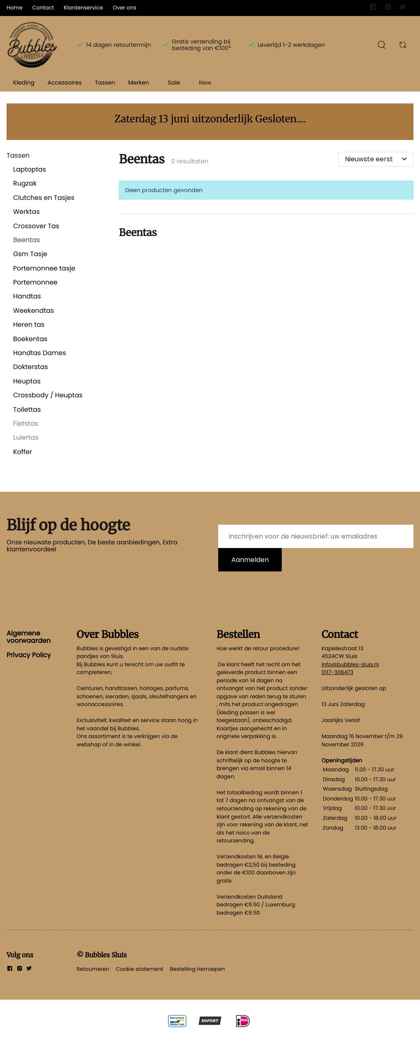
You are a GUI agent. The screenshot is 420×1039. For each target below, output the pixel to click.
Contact (43, 7)
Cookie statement (139, 969)
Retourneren (93, 969)
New (205, 82)
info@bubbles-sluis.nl (350, 664)
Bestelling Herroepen (197, 969)
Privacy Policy (29, 655)
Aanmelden (250, 559)
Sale (174, 82)
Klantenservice (83, 7)
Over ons (124, 7)
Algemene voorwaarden (28, 636)
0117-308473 (338, 672)
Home (15, 7)
